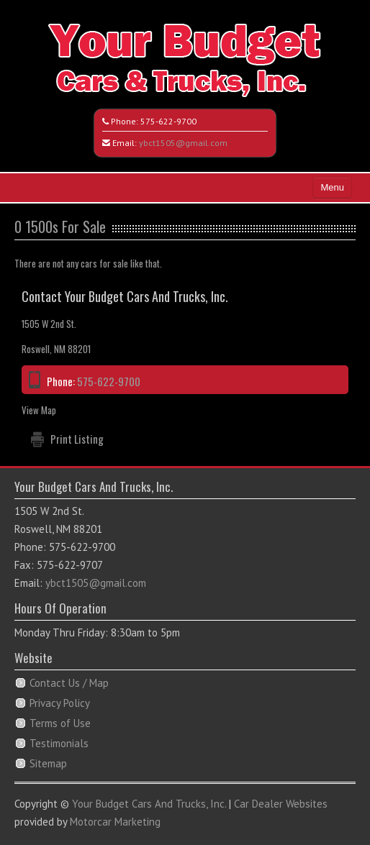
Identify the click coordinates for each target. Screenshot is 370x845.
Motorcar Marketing (115, 821)
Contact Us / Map (69, 683)
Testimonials (59, 743)
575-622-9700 (168, 121)
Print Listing (77, 439)
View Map (39, 410)
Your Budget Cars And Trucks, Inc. (149, 803)
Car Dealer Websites (281, 803)
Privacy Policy (60, 703)
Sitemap (48, 763)
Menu (332, 187)
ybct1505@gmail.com (183, 142)
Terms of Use (60, 723)
